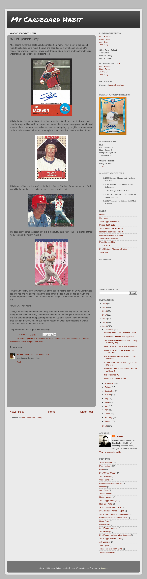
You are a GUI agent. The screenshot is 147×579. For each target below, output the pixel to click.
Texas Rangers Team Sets (110, 549)
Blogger (103, 568)
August (108, 395)
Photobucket (84, 338)
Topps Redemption (107, 552)
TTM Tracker (104, 245)
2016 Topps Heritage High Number (114, 514)
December (109, 329)
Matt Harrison (105, 36)
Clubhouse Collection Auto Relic (113, 518)
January (108, 421)
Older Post (86, 411)
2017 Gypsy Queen (107, 473)
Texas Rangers (105, 462)
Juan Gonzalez (105, 494)
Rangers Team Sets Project (111, 232)
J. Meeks (119, 436)
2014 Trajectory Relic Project (111, 228)
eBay (101, 469)
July (107, 398)
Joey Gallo (104, 42)
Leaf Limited (59, 338)
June (107, 402)
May (107, 406)
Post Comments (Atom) (32, 418)
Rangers (103, 487)
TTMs (101, 166)
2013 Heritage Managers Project (113, 249)
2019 (104, 307)
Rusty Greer (15, 341)
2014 (104, 326)
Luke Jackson (72, 338)
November (109, 383)
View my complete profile (110, 452)
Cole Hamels (104, 480)
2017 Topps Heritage (108, 500)
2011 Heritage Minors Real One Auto (32, 338)
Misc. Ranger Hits (107, 242)
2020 (104, 303)
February (109, 417)
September (110, 391)
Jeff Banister (104, 542)
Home (51, 411)
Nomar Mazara (105, 497)
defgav (20, 354)
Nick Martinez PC (111, 375)
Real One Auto (105, 504)
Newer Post (17, 411)
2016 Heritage (105, 531)
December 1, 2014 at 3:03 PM (36, 354)
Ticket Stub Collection (108, 239)
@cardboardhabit (117, 85)
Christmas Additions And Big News (119, 337)
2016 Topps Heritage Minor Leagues (114, 535)
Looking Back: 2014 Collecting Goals (120, 333)
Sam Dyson (104, 545)
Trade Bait (103, 252)
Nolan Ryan (104, 521)
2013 (104, 426)
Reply (19, 362)
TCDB (117, 64)
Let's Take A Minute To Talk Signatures (120, 346)
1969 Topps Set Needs (109, 221)
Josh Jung (103, 44)
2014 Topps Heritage (108, 528)
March (108, 414)
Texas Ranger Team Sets (32, 341)
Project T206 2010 (107, 225)
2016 (104, 319)
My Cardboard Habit (46, 19)
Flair (51, 338)
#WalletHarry (105, 525)
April (107, 410)
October (108, 387)
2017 (104, 315)
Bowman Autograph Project (111, 235)
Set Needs (103, 218)
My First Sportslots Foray (115, 379)
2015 (104, 322)
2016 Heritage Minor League (111, 511)
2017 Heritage (105, 476)
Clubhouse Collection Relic (110, 483)
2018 (104, 311)
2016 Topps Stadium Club (110, 538)
